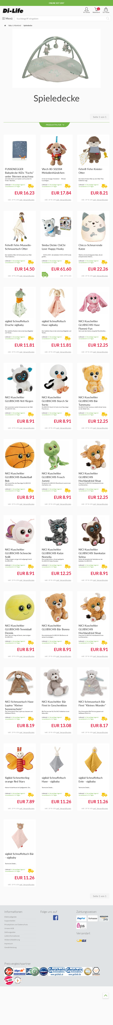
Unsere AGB (9, 928)
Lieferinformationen (12, 936)
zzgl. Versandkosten (26, 200)
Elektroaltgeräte (10, 917)
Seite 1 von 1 (99, 116)
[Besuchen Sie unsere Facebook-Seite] (56, 918)
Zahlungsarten (9, 932)
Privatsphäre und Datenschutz (16, 924)
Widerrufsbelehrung (12, 940)
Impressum (8, 943)
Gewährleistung (10, 947)
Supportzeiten (9, 921)
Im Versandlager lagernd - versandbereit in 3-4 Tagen (15, 185)
